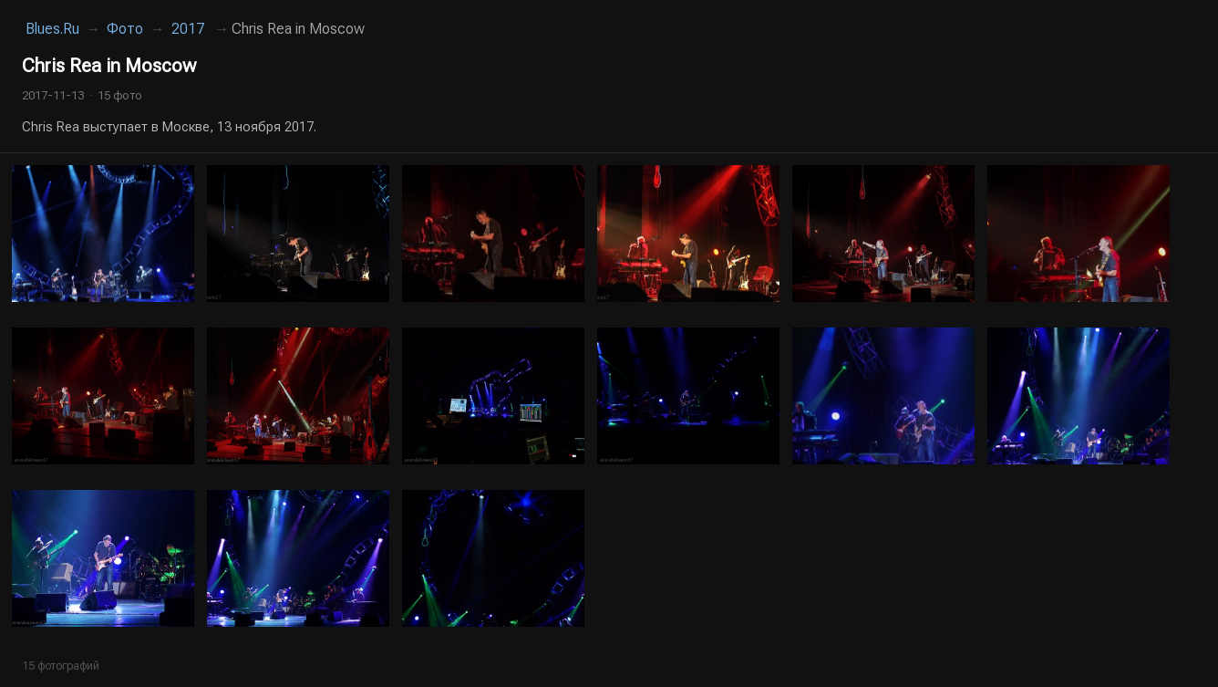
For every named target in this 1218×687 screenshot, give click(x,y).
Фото (125, 28)
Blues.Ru (52, 28)
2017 (187, 28)
